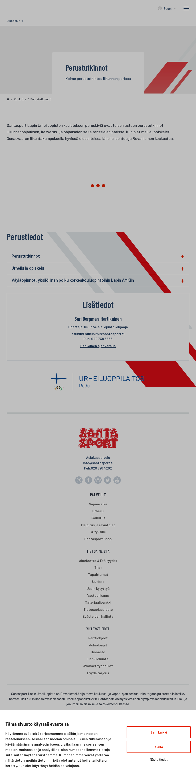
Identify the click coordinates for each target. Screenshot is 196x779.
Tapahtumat (98, 574)
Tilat (98, 567)
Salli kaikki (158, 732)
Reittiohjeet (98, 638)
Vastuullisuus (98, 595)
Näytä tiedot (159, 759)
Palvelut (98, 494)
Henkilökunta (98, 659)
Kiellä (158, 747)
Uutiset (98, 581)
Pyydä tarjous (98, 673)
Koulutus (98, 518)
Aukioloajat (98, 645)
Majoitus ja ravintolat (98, 525)
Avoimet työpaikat (98, 666)
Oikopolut (13, 21)
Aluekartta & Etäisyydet (98, 560)
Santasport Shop (98, 539)
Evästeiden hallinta (98, 616)
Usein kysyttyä (98, 588)
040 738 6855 (98, 338)
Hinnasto (98, 652)
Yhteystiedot (97, 628)
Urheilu (98, 511)
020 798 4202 (101, 468)
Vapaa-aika (98, 504)
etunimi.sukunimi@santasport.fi (98, 334)
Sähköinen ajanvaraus (98, 346)
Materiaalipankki (98, 602)
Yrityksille (98, 532)
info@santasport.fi (98, 463)
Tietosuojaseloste (98, 609)
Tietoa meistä (98, 551)
